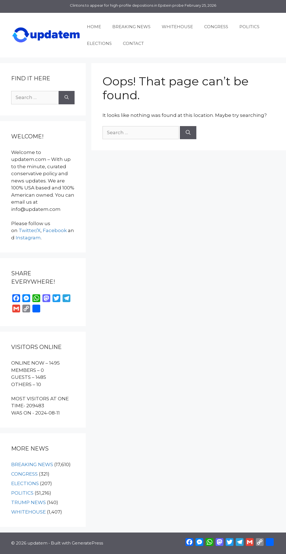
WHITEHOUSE (177, 26)
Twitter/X (29, 230)
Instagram (28, 237)
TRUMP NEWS (28, 502)
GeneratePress (87, 543)
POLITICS (249, 26)
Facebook (55, 230)
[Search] (188, 132)
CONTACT (133, 43)
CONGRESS (216, 26)
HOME (94, 26)
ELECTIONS (99, 43)
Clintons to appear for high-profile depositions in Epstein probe (127, 5)
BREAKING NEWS (131, 26)
